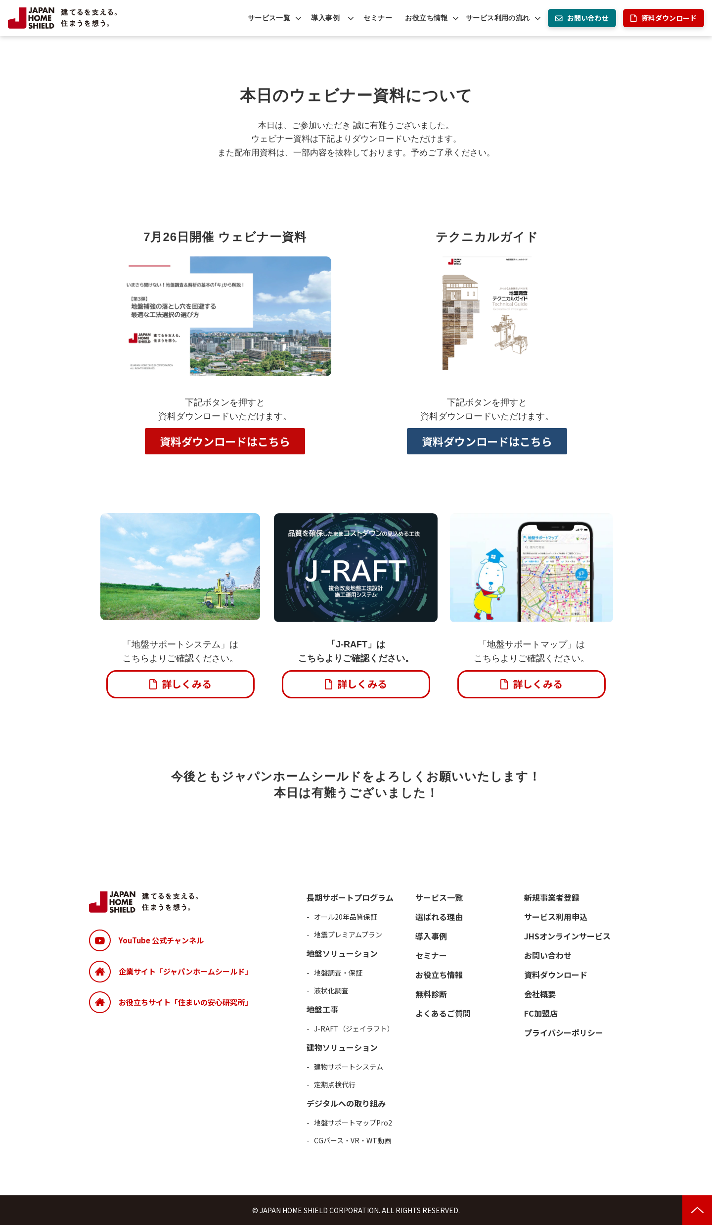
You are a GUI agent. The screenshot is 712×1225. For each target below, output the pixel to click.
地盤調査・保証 (338, 973)
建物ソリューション (342, 1047)
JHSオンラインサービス (567, 936)
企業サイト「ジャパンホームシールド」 (185, 971)
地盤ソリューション (342, 953)
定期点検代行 (335, 1084)
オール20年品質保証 (345, 917)
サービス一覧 (269, 18)
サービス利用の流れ (498, 18)
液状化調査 (331, 990)
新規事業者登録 (551, 897)
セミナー (377, 18)
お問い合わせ (588, 18)
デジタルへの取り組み (346, 1103)
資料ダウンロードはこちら (225, 441)
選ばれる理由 (439, 917)
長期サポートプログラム (350, 897)
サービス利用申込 (555, 917)
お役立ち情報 (426, 18)
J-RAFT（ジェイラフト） (354, 1028)
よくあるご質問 (443, 1013)
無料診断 (431, 994)
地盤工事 (322, 1009)
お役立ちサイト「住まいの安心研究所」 (185, 1002)
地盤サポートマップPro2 (353, 1122)
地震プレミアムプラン (348, 934)
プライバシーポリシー (563, 1032)
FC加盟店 (541, 1013)
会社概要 (540, 994)
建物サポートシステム (348, 1067)
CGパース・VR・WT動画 (352, 1140)
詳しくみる (187, 684)
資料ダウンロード (669, 18)
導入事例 (325, 18)
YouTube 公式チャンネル (161, 940)
